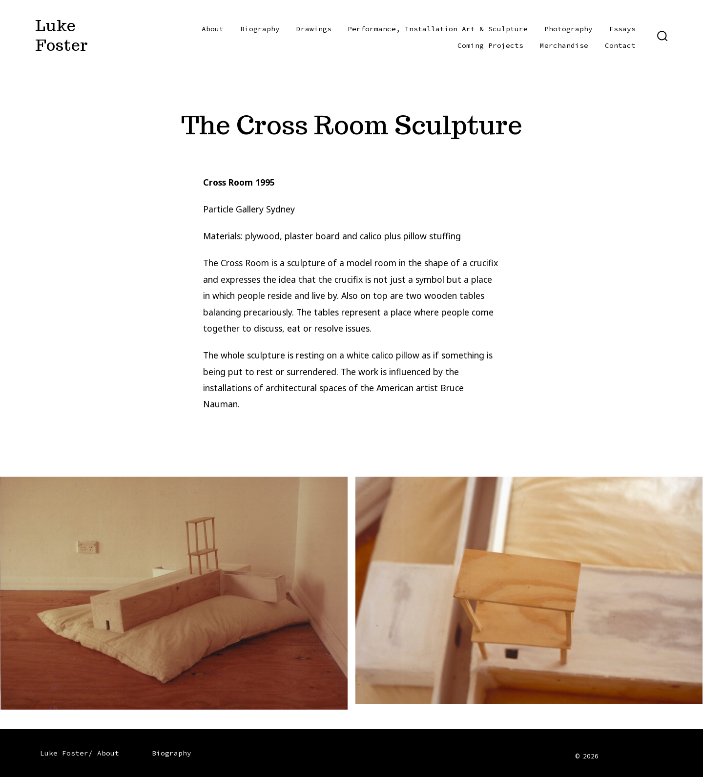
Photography (568, 28)
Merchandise (564, 45)
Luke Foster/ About (79, 753)
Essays (622, 28)
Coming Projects (490, 45)
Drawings (313, 28)
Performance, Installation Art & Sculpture (438, 28)
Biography (260, 28)
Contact (620, 45)
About (213, 28)
